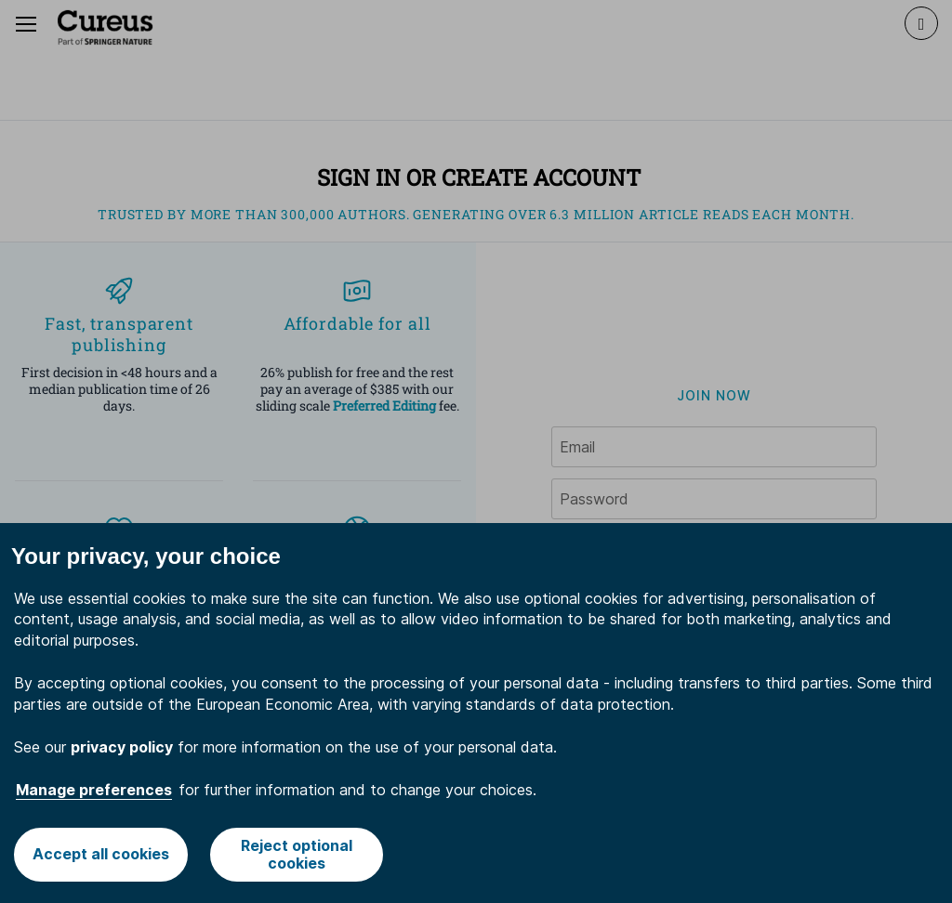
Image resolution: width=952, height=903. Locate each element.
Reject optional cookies (296, 854)
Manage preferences (94, 789)
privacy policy (122, 747)
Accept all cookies (101, 853)
